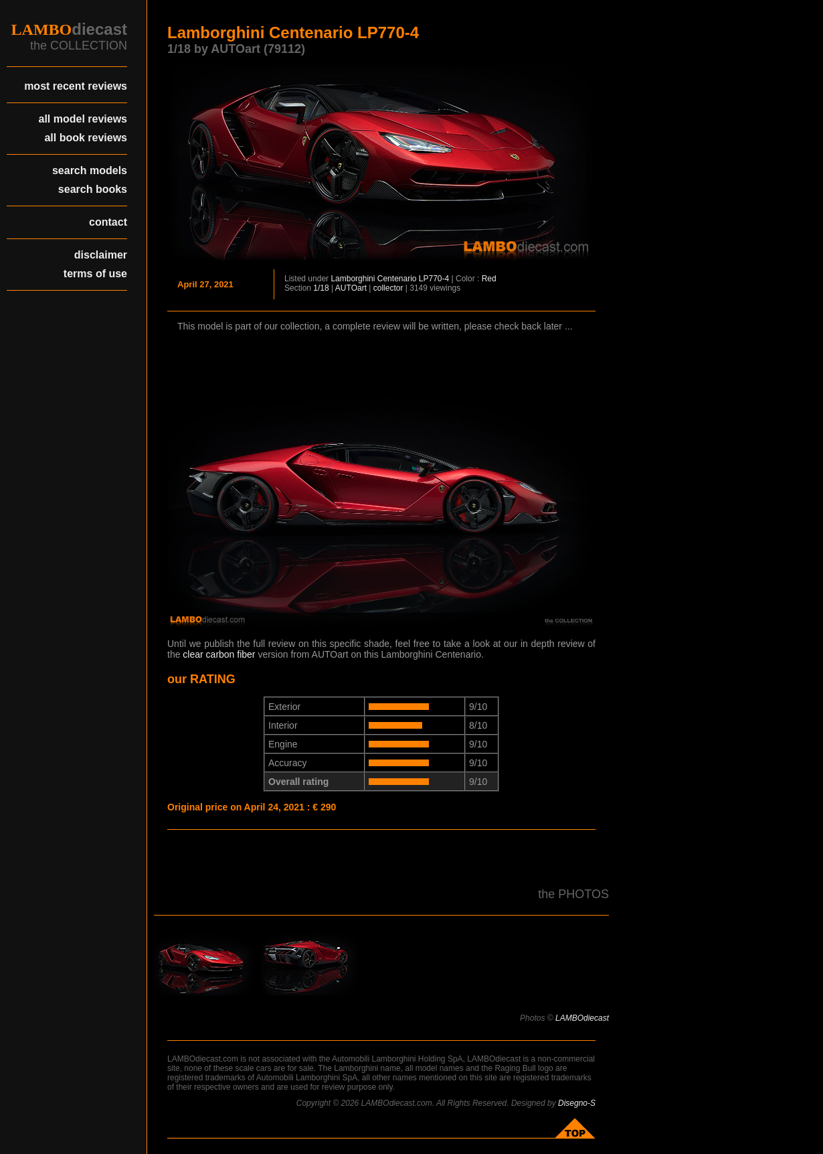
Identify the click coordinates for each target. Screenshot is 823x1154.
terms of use (95, 273)
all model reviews (82, 119)
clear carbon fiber (219, 654)
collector (388, 288)
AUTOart (351, 288)
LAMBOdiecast (582, 1018)
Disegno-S (577, 1103)
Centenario (397, 278)
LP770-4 (434, 278)
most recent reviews (75, 86)
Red (489, 278)
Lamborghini (353, 278)
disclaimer (100, 255)
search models (89, 170)
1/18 (321, 288)
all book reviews (85, 137)
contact (108, 222)
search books (92, 189)
